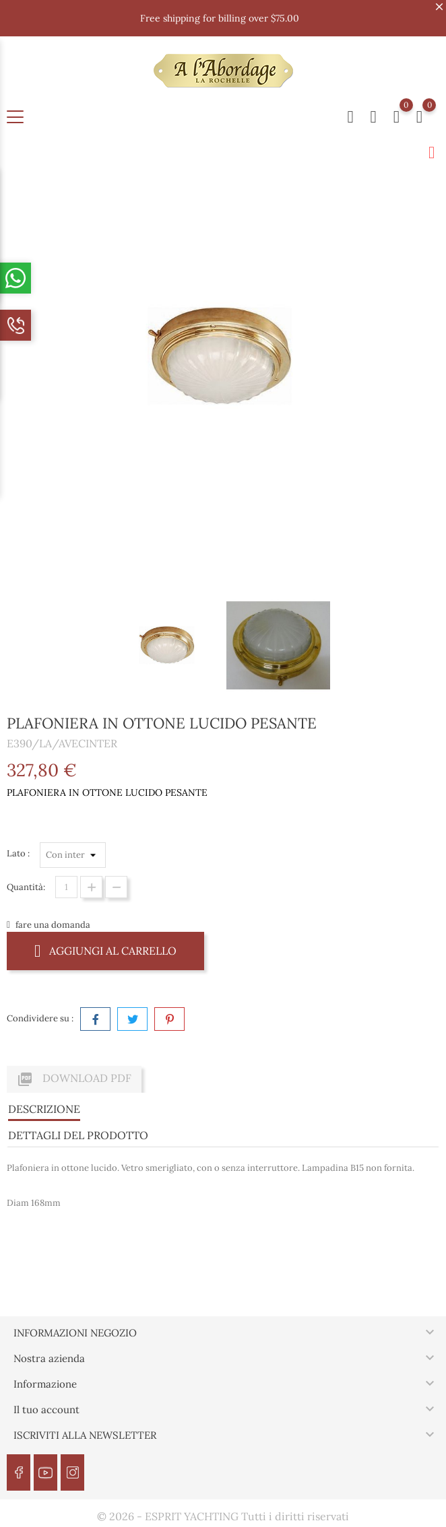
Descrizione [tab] (44, 1109)
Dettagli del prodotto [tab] (78, 1135)
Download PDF (74, 1079)
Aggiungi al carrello (105, 950)
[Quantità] (66, 887)
